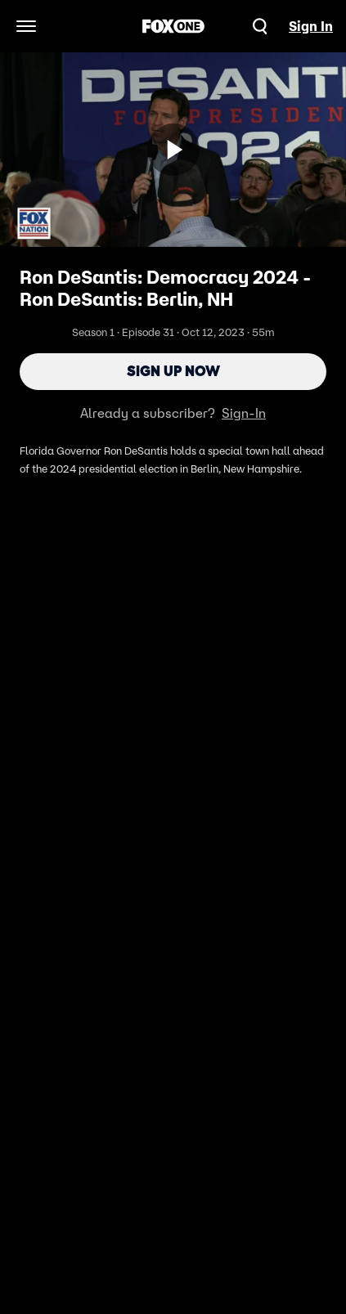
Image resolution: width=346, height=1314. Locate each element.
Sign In (311, 26)
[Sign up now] (173, 149)
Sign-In (244, 413)
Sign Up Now (173, 371)
